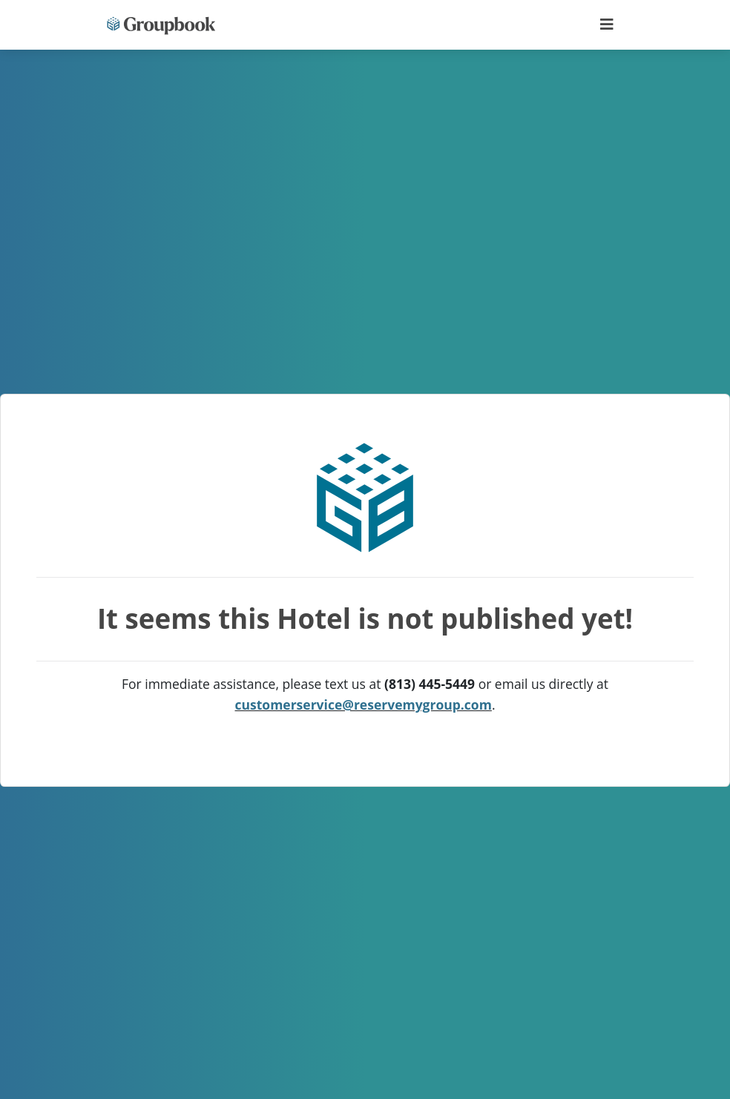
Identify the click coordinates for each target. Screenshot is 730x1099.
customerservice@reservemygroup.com (363, 704)
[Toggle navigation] (607, 24)
